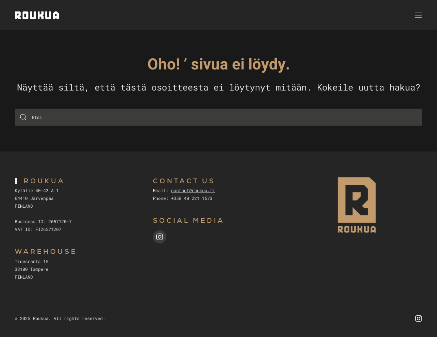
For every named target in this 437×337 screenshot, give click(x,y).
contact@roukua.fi (193, 190)
